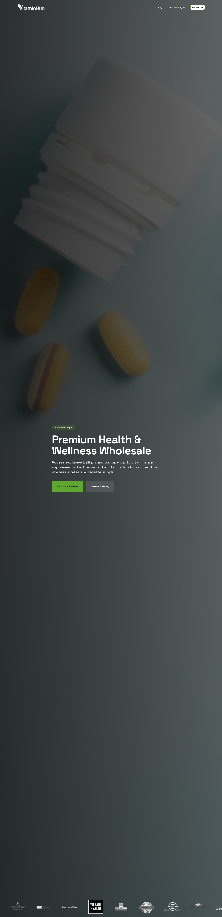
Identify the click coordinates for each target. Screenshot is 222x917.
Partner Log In (177, 7)
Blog (160, 7)
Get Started (197, 7)
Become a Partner (67, 486)
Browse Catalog (100, 486)
